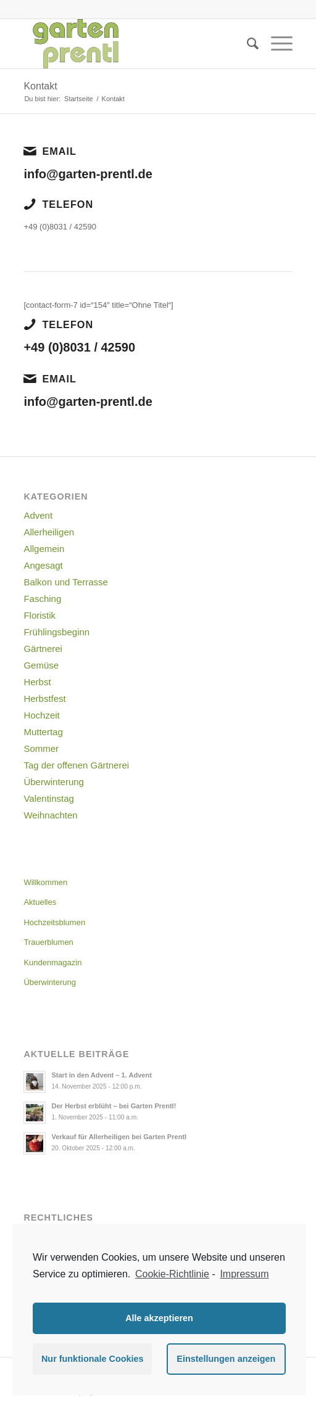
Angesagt (42, 565)
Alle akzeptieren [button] (159, 1318)
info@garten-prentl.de (87, 174)
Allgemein (43, 548)
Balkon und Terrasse (65, 582)
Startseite (78, 98)
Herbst (37, 682)
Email (59, 151)
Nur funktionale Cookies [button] (92, 1359)
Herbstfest (44, 698)
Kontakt (40, 86)
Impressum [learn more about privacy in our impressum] (244, 1274)
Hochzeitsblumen (54, 922)
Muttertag (42, 732)
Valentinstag (48, 798)
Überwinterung (53, 782)
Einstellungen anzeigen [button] (226, 1359)
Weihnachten (50, 815)
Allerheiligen (48, 532)
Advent (37, 515)
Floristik (39, 615)
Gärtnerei (42, 648)
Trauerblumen (48, 942)
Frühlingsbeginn (56, 632)
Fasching (42, 598)
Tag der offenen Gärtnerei (76, 765)
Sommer (41, 748)
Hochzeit (41, 715)
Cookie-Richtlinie (172, 1274)
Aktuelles (39, 902)
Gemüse (41, 665)
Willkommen (45, 882)
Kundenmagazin (52, 962)
